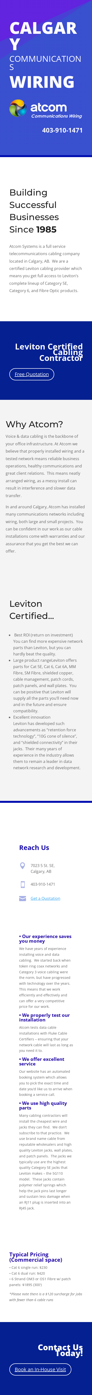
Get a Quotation (45, 898)
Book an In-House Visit (40, 1369)
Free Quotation (32, 374)
